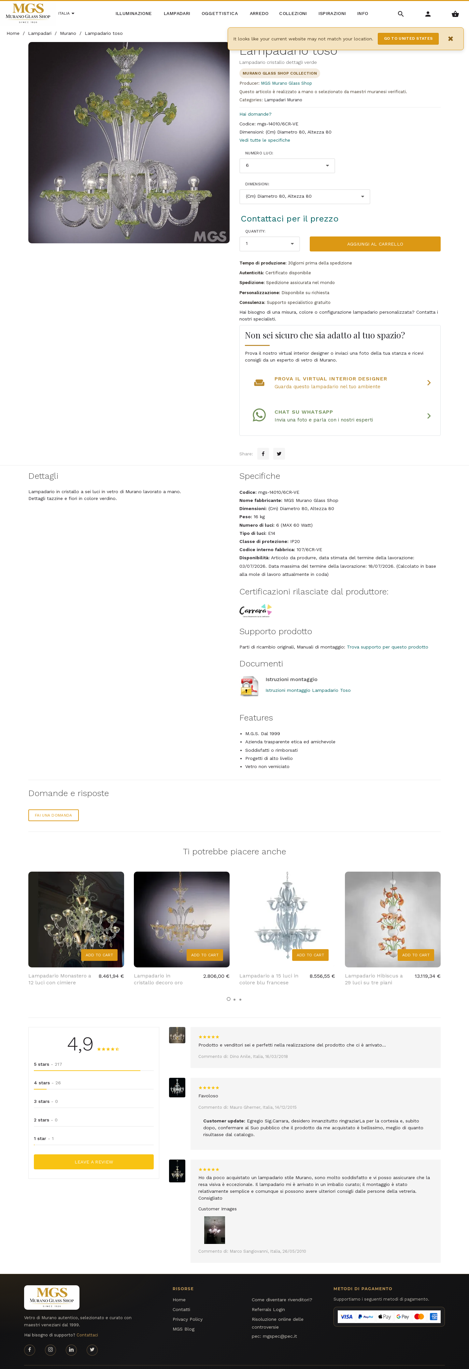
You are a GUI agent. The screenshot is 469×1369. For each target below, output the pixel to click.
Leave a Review (94, 1148)
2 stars (46, 1106)
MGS (440, 1360)
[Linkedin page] (71, 1337)
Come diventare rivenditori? (282, 1287)
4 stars (47, 1069)
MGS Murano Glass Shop (286, 83)
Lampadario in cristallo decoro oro (158, 966)
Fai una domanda (53, 802)
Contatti (181, 1296)
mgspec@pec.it (280, 1323)
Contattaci (87, 1322)
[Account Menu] (428, 13)
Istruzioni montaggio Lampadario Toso (308, 677)
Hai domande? (255, 114)
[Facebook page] (29, 1337)
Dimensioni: (257, 184)
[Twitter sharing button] (279, 441)
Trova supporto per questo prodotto (387, 633)
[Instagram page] (50, 1337)
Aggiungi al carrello (375, 244)
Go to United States (408, 38)
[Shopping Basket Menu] (455, 13)
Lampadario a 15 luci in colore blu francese (268, 966)
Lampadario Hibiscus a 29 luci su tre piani (374, 966)
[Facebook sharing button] (263, 441)
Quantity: (255, 231)
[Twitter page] (92, 1337)
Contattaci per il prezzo (290, 218)
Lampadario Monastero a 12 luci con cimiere (59, 966)
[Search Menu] (401, 13)
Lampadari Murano (283, 99)
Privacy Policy (188, 1306)
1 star (44, 1125)
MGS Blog (183, 1316)
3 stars (46, 1088)
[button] (229, 986)
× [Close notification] (451, 38)
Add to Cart (99, 942)
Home (179, 1287)
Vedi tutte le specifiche (264, 140)
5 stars (48, 1051)
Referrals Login (268, 1296)
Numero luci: (259, 153)
